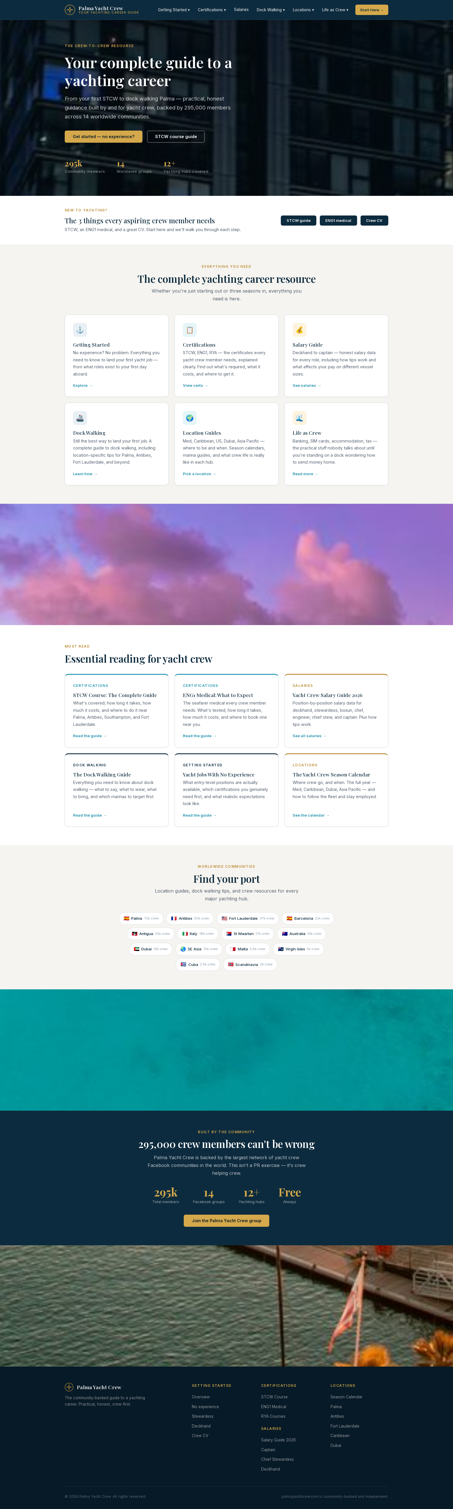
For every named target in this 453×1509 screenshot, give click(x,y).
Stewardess (202, 1416)
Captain (268, 1449)
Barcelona (308, 918)
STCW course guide (176, 136)
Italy (197, 934)
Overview (201, 1397)
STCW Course (274, 1397)
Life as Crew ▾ (335, 10)
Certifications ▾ (212, 10)
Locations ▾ (303, 10)
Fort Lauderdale (248, 918)
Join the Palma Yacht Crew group (226, 1220)
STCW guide (299, 220)
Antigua (151, 934)
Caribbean (340, 1435)
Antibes (190, 918)
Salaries (241, 9)
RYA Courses (273, 1416)
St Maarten (247, 934)
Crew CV (374, 220)
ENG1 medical (338, 220)
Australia (302, 934)
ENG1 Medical (273, 1406)
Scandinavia (250, 964)
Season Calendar (347, 1397)
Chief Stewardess (277, 1459)
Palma (141, 918)
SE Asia (199, 949)
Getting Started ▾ (174, 10)
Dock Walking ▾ (271, 10)
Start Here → (372, 10)
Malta (247, 949)
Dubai (151, 949)
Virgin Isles (299, 949)
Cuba (198, 964)
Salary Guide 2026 (278, 1440)
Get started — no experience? (104, 136)
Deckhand (201, 1426)
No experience (205, 1406)
